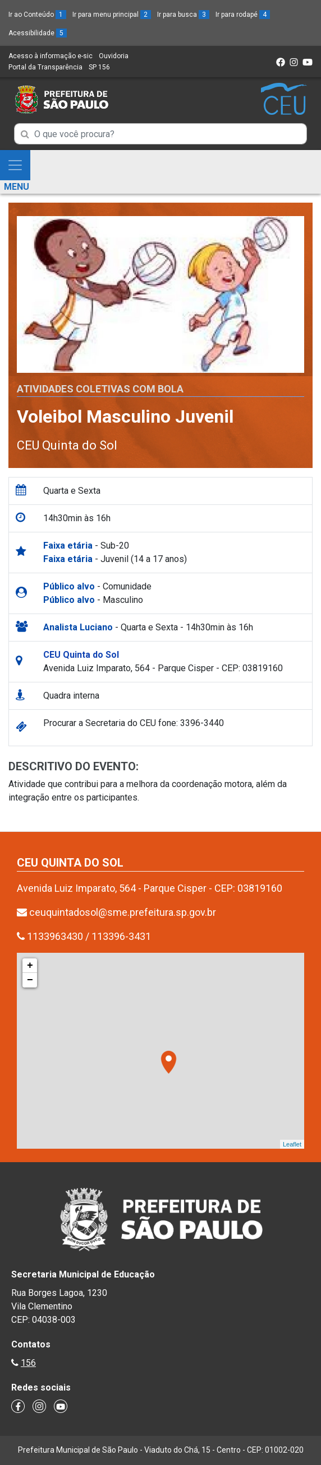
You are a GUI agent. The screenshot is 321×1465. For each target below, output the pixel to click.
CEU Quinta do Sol (67, 445)
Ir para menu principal (111, 14)
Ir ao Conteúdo (37, 14)
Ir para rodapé (242, 14)
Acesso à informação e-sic (50, 56)
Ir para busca (183, 14)
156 (28, 1363)
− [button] (30, 980)
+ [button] (30, 965)
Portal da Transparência (45, 67)
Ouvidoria (114, 56)
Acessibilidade (37, 33)
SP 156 (99, 67)
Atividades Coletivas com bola (100, 389)
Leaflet (292, 1144)
